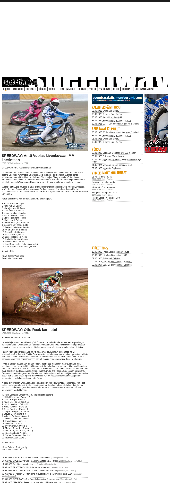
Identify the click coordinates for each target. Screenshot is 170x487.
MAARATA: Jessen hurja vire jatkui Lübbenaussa (35, 482)
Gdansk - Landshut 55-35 (103, 182)
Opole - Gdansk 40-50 (102, 177)
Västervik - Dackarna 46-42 (104, 187)
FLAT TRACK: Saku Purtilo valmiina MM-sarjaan (35, 470)
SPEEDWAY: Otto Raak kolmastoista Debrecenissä (36, 479)
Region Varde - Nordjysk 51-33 (106, 198)
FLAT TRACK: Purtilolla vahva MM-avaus (31, 467)
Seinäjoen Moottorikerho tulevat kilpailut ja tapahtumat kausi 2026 (43, 474)
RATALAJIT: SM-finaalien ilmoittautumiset (31, 458)
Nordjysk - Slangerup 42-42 (104, 192)
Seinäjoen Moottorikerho (24, 464)
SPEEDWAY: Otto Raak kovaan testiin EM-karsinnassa (38, 461)
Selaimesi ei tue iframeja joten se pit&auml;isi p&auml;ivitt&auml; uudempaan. (117, 223)
